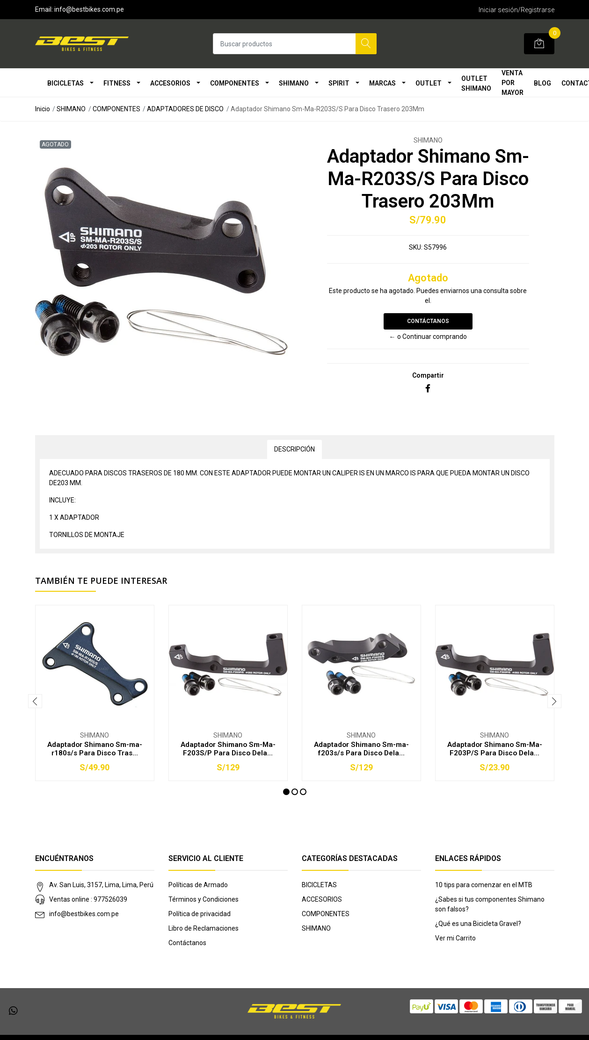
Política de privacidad (199, 914)
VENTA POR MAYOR (513, 82)
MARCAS (382, 83)
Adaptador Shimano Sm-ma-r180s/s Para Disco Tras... (94, 748)
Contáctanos (428, 321)
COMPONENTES (234, 83)
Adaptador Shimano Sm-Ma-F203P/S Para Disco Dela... (494, 748)
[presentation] (35, 701)
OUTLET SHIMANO (476, 83)
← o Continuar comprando (428, 336)
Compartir (428, 375)
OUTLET (428, 83)
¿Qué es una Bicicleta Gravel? (478, 923)
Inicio (42, 109)
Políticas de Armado (198, 885)
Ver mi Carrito (455, 938)
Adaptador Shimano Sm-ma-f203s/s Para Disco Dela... (361, 748)
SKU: (415, 247)
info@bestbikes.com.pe (84, 914)
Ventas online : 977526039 (88, 899)
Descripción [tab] (294, 449)
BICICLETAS (65, 83)
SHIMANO (294, 83)
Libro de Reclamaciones (203, 928)
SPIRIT (338, 83)
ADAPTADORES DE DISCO (185, 109)
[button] (286, 792)
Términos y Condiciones (203, 899)
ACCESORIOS (170, 83)
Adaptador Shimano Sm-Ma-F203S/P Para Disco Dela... (228, 748)
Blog (542, 83)
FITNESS (117, 83)
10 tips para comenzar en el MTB (483, 885)
